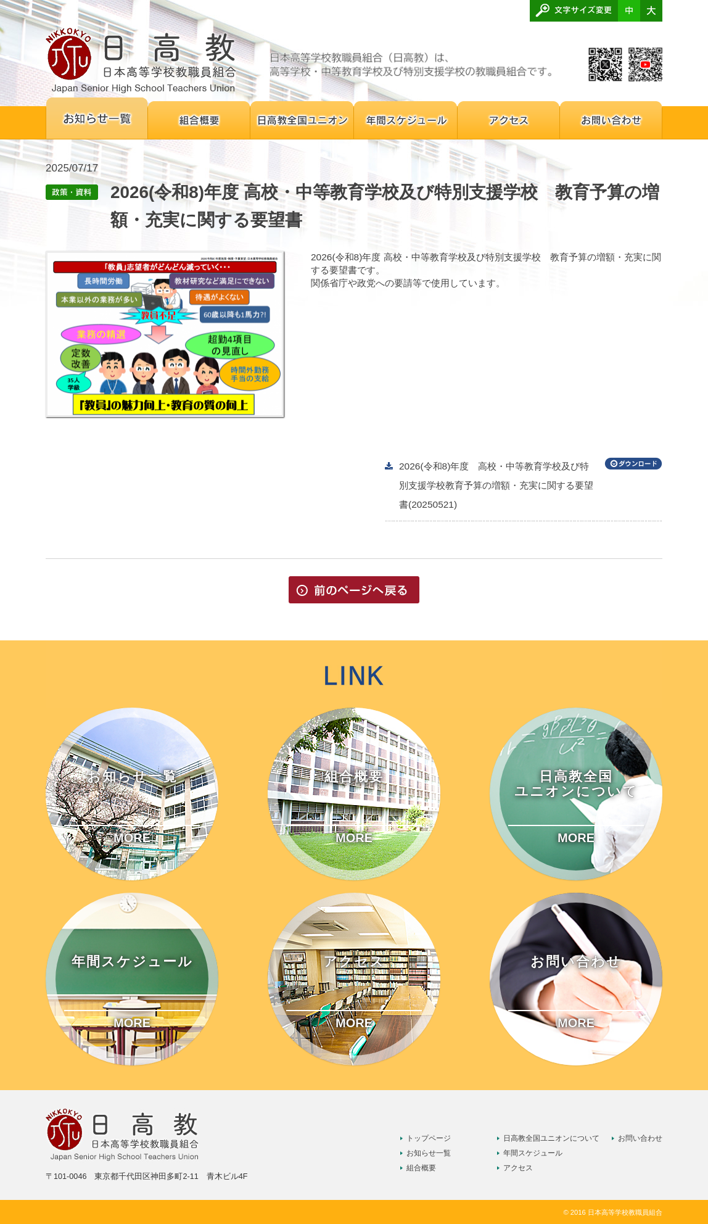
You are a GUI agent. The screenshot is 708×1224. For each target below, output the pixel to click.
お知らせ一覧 (428, 1153)
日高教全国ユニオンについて (551, 1138)
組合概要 (421, 1168)
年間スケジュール (532, 1153)
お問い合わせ (640, 1138)
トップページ (428, 1138)
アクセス (518, 1168)
